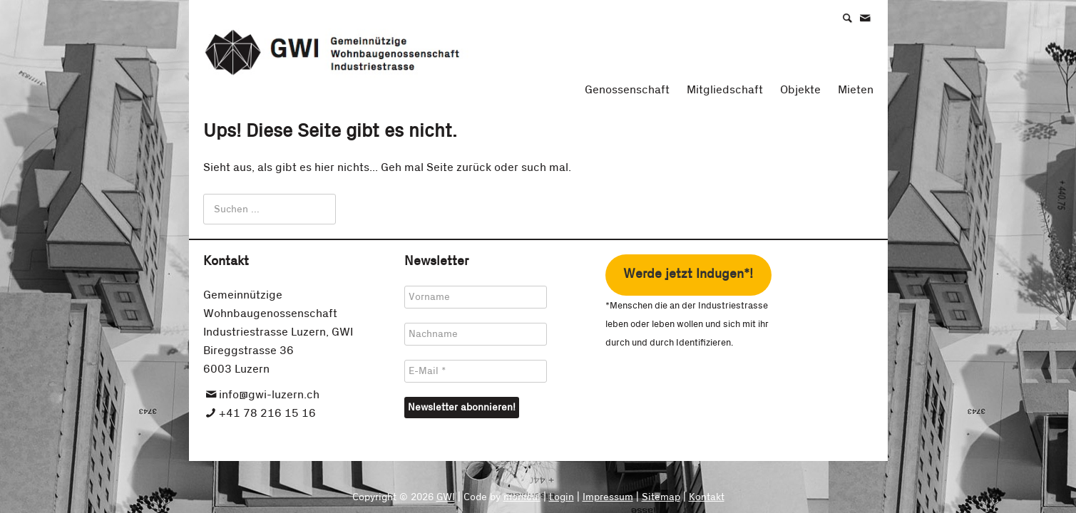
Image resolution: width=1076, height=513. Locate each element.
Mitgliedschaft (725, 89)
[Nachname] (475, 334)
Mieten (855, 89)
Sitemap (661, 497)
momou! (521, 497)
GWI (445, 497)
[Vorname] (475, 297)
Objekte (800, 89)
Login (561, 497)
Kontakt (706, 497)
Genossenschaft (627, 89)
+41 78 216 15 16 (267, 413)
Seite (440, 167)
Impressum (608, 497)
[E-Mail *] (475, 371)
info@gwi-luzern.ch (269, 394)
